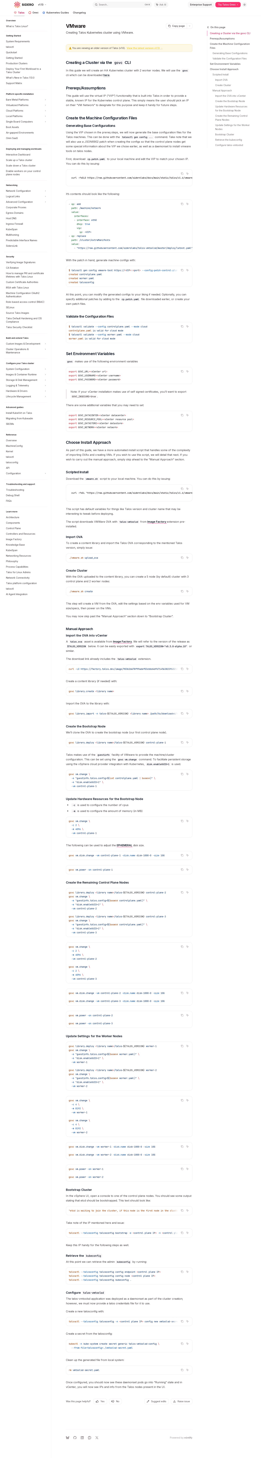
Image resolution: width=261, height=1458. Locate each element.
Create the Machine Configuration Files (230, 45)
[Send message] (189, 1423)
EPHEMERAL (124, 845)
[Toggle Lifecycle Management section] (25, 396)
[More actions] (189, 26)
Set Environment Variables (225, 63)
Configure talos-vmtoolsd (229, 145)
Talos (19, 13)
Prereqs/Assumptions (222, 38)
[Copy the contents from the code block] (182, 173)
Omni (33, 13)
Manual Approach (222, 90)
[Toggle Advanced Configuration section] (25, 202)
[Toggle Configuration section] (25, 473)
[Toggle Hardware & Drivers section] (25, 391)
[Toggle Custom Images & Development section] (25, 343)
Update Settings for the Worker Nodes (232, 127)
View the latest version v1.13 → (145, 48)
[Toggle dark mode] (244, 4)
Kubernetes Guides (55, 13)
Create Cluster (223, 85)
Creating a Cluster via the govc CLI (230, 33)
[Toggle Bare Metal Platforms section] (25, 99)
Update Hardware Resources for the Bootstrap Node (231, 108)
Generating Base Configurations (230, 53)
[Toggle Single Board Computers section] (25, 121)
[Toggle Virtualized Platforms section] (25, 105)
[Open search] (122, 5)
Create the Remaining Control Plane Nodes (231, 117)
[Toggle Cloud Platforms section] (25, 110)
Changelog (79, 13)
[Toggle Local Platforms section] (25, 116)
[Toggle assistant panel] (161, 5)
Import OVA (221, 79)
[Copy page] (176, 26)
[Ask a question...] (129, 1422)
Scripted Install (221, 74)
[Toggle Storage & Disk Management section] (25, 380)
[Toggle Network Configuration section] (25, 191)
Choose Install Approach (224, 69)
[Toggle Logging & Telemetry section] (25, 385)
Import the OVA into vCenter (230, 95)
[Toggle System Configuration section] (25, 369)
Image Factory (157, 521)
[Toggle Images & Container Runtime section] (25, 374)
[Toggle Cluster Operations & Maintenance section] (25, 351)
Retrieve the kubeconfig (228, 139)
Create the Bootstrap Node (230, 101)
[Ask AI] (187, 173)
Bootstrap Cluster (224, 134)
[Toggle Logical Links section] (25, 196)
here (106, 75)
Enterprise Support (201, 4)
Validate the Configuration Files (230, 58)
